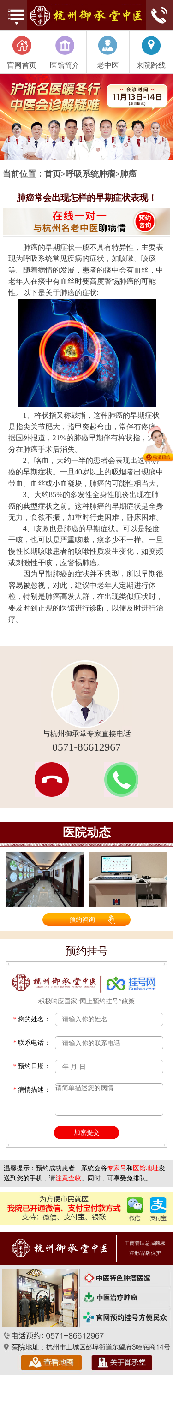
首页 (52, 174)
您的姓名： (32, 1019)
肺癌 (128, 174)
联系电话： (32, 1042)
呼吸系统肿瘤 (90, 174)
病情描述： (32, 1090)
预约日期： (32, 1066)
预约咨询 (82, 919)
